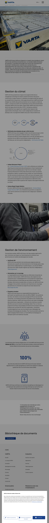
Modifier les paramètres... (11, 517)
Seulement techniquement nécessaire (26, 518)
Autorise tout (39, 517)
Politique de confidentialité (37, 501)
